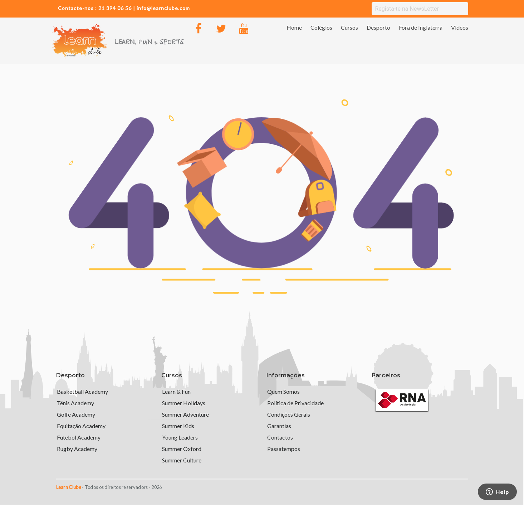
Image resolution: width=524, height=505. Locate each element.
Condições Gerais (288, 414)
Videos (459, 27)
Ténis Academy (75, 402)
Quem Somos (283, 391)
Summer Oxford (181, 448)
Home (294, 27)
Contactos (280, 437)
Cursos (349, 27)
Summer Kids (178, 425)
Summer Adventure (185, 414)
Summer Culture (181, 460)
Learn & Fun (176, 391)
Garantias (279, 425)
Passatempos (283, 448)
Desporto (378, 27)
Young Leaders (180, 437)
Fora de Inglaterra (420, 27)
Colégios (321, 27)
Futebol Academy (79, 437)
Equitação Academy (81, 425)
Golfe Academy (76, 414)
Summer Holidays (183, 402)
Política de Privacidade (295, 402)
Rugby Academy (77, 448)
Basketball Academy (82, 391)
